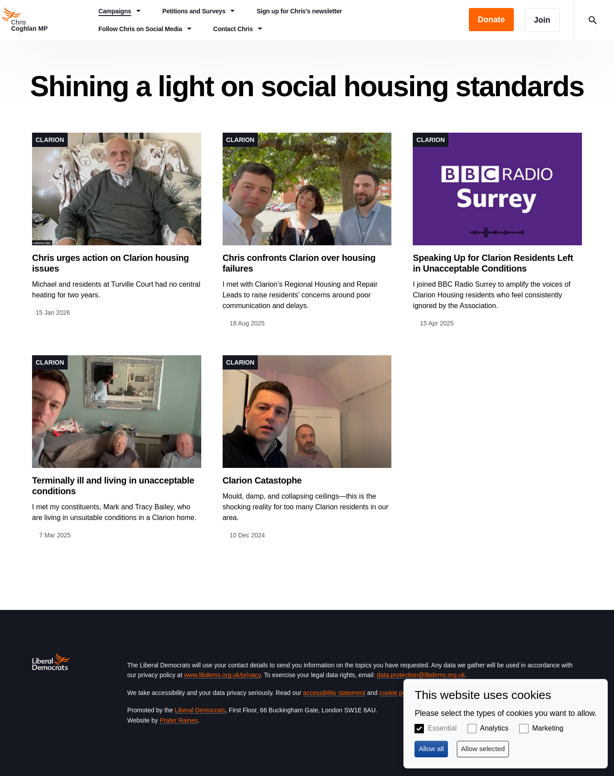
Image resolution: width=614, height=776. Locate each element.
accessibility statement (334, 692)
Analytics (494, 728)
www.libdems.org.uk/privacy (222, 674)
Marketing (547, 728)
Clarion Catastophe (262, 480)
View (116, 225)
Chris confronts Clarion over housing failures (299, 263)
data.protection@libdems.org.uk (421, 674)
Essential (442, 728)
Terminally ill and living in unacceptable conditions (113, 485)
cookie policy (397, 692)
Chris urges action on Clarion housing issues (110, 263)
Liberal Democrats (200, 710)
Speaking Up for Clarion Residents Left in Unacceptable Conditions (493, 263)
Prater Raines (179, 720)
